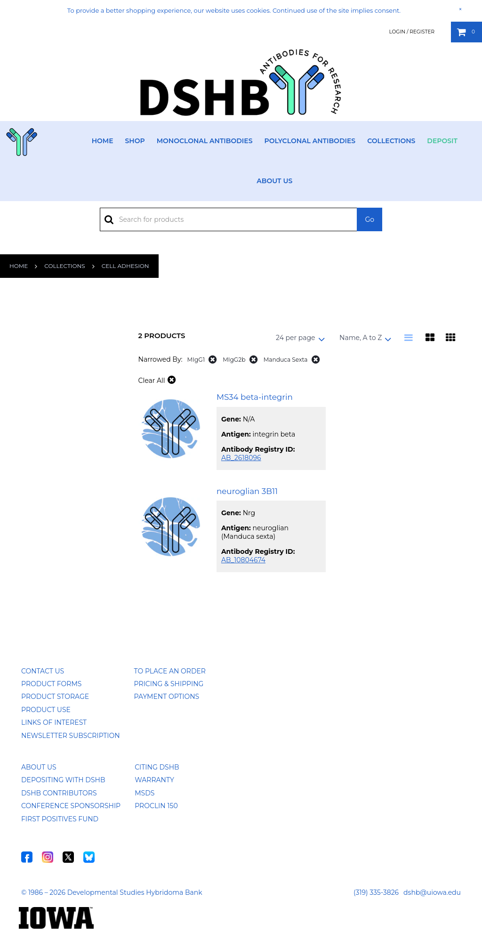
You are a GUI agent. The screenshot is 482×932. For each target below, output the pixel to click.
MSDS (144, 793)
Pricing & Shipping (169, 684)
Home (102, 141)
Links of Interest (54, 722)
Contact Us (42, 671)
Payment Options (167, 696)
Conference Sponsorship (70, 806)
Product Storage (55, 696)
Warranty (154, 780)
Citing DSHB (157, 767)
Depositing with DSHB (63, 780)
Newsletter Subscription (70, 735)
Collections (391, 141)
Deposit (442, 141)
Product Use (46, 709)
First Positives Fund (59, 819)
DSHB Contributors (59, 793)
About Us (274, 181)
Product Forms (51, 684)
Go (369, 219)
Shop (135, 141)
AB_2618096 (241, 458)
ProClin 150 (156, 806)
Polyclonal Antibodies (309, 141)
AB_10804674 (243, 560)
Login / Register (411, 32)
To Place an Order (170, 671)
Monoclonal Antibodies (205, 141)
